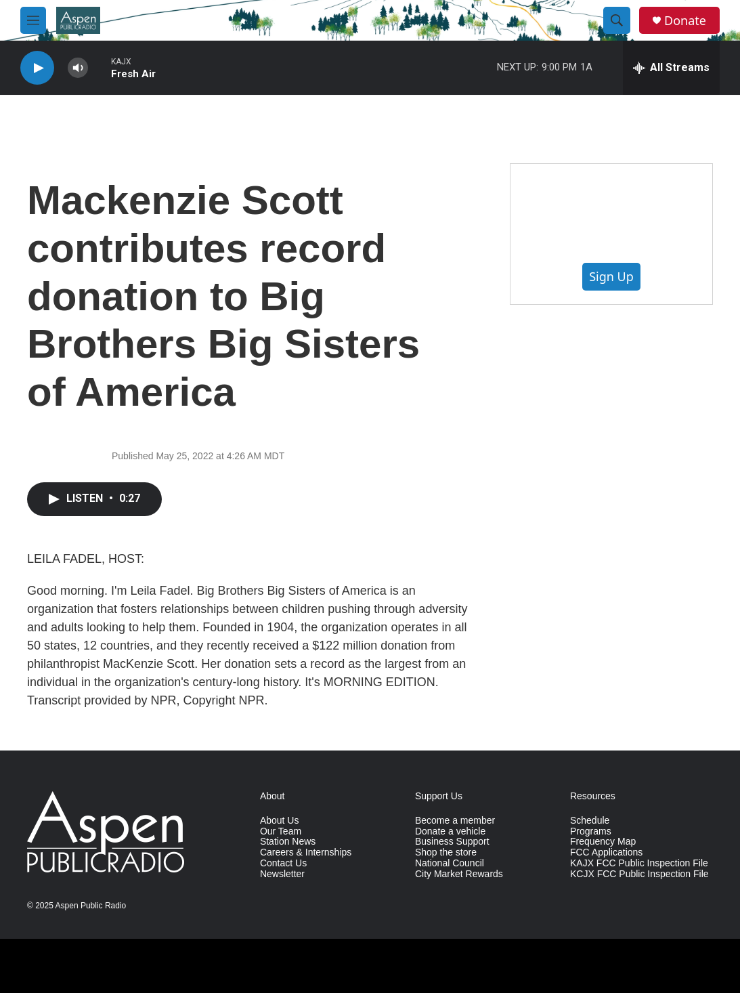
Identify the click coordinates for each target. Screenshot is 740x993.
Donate (685, 21)
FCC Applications (606, 852)
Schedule (589, 821)
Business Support (452, 842)
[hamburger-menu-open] (33, 20)
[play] (37, 68)
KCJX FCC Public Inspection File (639, 874)
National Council (449, 863)
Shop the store (446, 852)
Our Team (280, 831)
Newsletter (282, 874)
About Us (279, 821)
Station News (287, 842)
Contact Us (283, 863)
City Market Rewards (459, 874)
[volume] (77, 68)
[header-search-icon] (616, 20)
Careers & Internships (305, 852)
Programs (590, 831)
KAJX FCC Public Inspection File (639, 863)
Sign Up (611, 276)
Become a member (455, 821)
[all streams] (671, 68)
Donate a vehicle (450, 831)
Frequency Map (603, 842)
